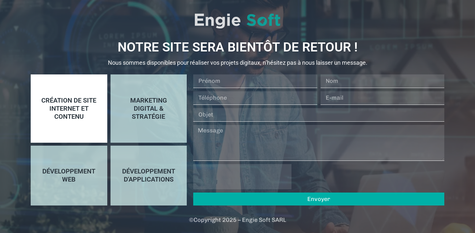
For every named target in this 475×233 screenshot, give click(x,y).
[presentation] (242, 176)
